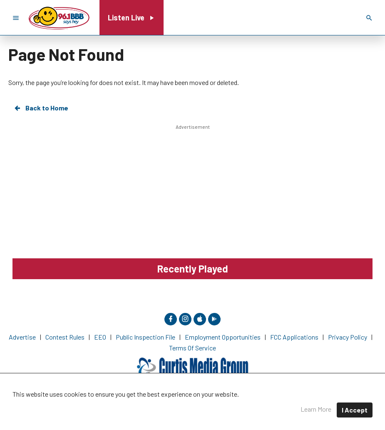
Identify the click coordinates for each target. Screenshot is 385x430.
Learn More (316, 409)
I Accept (355, 410)
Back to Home (40, 108)
